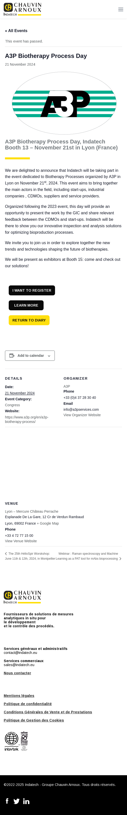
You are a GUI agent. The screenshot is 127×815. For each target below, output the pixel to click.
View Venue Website (21, 541)
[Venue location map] (63, 463)
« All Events (16, 31)
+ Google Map (48, 523)
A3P (67, 386)
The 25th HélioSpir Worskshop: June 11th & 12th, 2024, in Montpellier (30, 556)
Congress (12, 405)
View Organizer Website (82, 415)
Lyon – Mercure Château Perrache (31, 511)
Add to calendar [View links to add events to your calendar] (31, 356)
